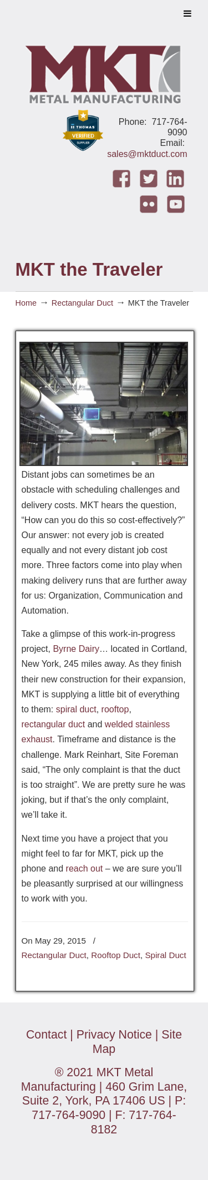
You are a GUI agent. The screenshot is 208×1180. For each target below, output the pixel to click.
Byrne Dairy (76, 649)
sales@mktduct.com (147, 154)
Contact (46, 1034)
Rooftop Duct (115, 955)
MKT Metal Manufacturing (104, 71)
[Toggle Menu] (187, 13)
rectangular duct (53, 724)
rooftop (115, 709)
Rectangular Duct (82, 302)
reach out (84, 868)
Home (26, 302)
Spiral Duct (165, 955)
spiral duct (76, 709)
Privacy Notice (114, 1034)
